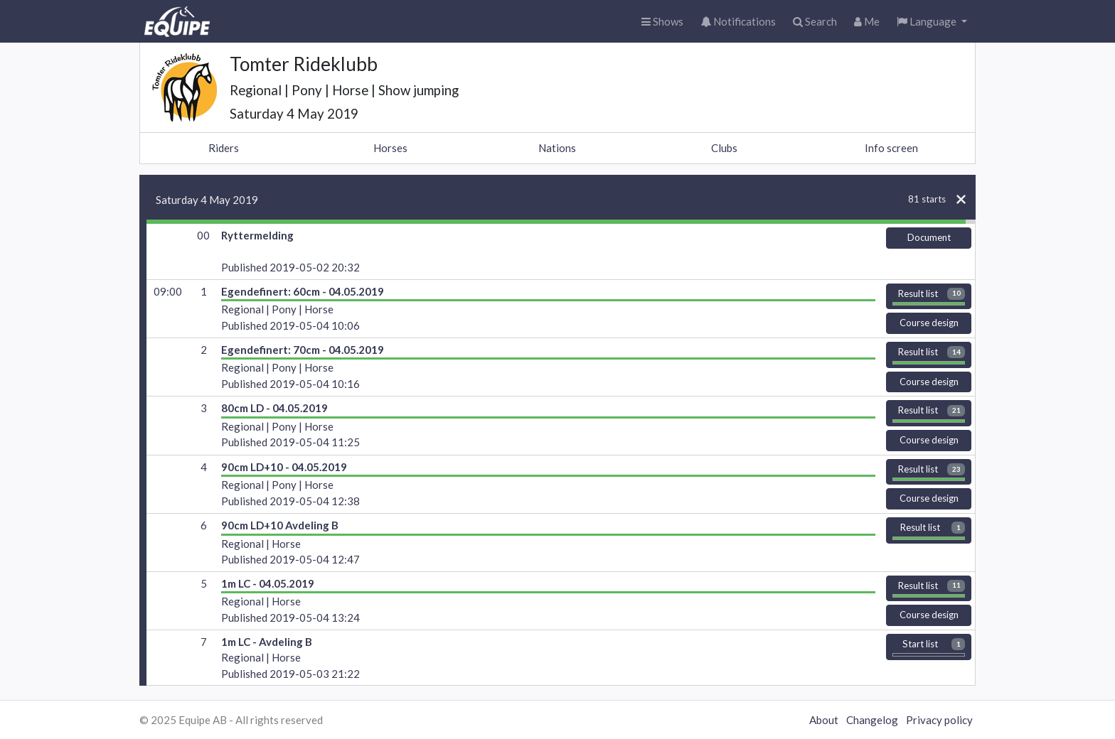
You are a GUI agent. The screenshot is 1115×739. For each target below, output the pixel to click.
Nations (557, 147)
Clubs (724, 147)
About (823, 719)
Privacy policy (939, 719)
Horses (390, 147)
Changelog (872, 719)
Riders (223, 147)
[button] (932, 22)
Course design (929, 322)
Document (929, 237)
